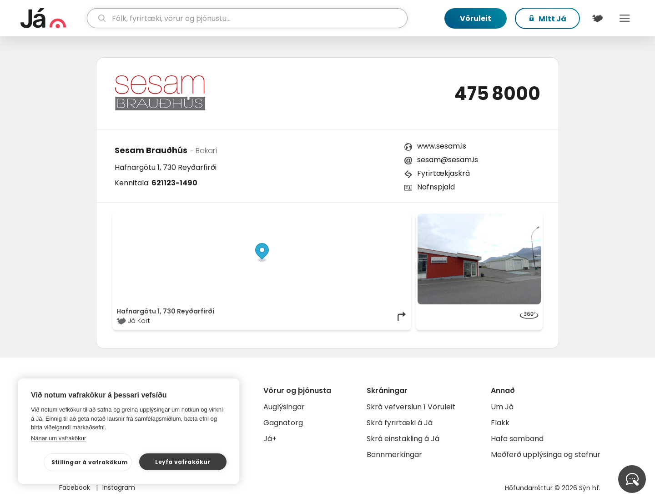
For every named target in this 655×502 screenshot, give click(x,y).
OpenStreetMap (346, 218)
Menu (625, 18)
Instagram (118, 487)
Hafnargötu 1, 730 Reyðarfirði (166, 167)
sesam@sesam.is (447, 159)
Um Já (502, 407)
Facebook (75, 487)
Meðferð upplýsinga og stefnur (545, 454)
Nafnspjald (436, 187)
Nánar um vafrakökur (58, 438)
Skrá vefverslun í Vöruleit (411, 407)
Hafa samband (517, 438)
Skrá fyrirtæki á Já (400, 423)
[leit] (247, 18)
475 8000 (497, 93)
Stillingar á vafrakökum (89, 462)
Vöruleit (475, 18)
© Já (313, 218)
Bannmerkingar (394, 454)
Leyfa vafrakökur (182, 462)
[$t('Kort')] (597, 18)
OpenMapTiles (390, 218)
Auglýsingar (284, 407)
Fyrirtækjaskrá (443, 173)
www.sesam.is (441, 146)
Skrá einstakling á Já (403, 438)
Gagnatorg (283, 423)
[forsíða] (52, 18)
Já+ (270, 438)
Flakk (500, 423)
